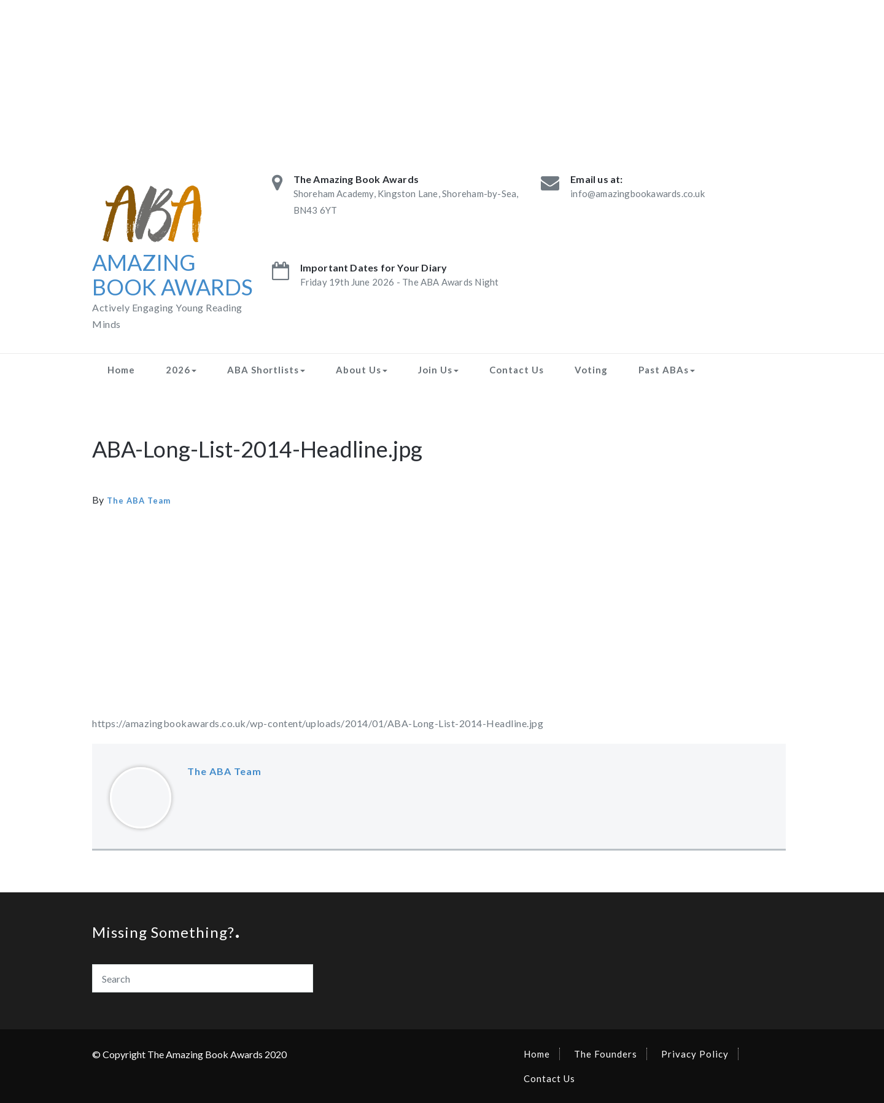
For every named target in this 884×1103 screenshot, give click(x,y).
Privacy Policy (695, 1053)
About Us (361, 369)
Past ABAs (666, 369)
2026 (181, 369)
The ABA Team (139, 500)
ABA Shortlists (266, 369)
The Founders (605, 1053)
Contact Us (516, 369)
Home (121, 369)
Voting (591, 369)
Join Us (438, 369)
